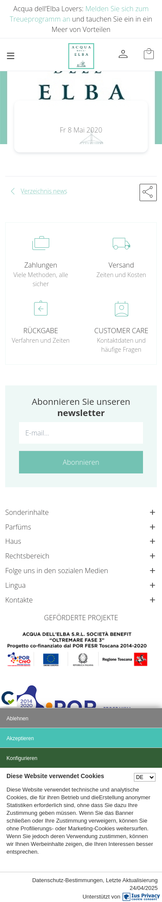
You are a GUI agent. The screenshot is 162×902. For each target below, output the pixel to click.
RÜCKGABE (40, 330)
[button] (148, 192)
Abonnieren (81, 462)
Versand (121, 265)
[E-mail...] (81, 433)
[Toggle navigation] (10, 56)
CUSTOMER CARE (121, 330)
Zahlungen (40, 265)
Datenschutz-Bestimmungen (67, 880)
